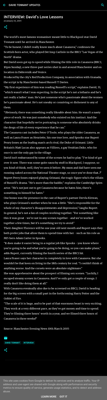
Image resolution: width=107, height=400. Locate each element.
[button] (6, 27)
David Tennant (12, 343)
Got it (63, 396)
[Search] (102, 5)
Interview (29, 343)
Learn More (48, 396)
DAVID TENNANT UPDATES (24, 5)
